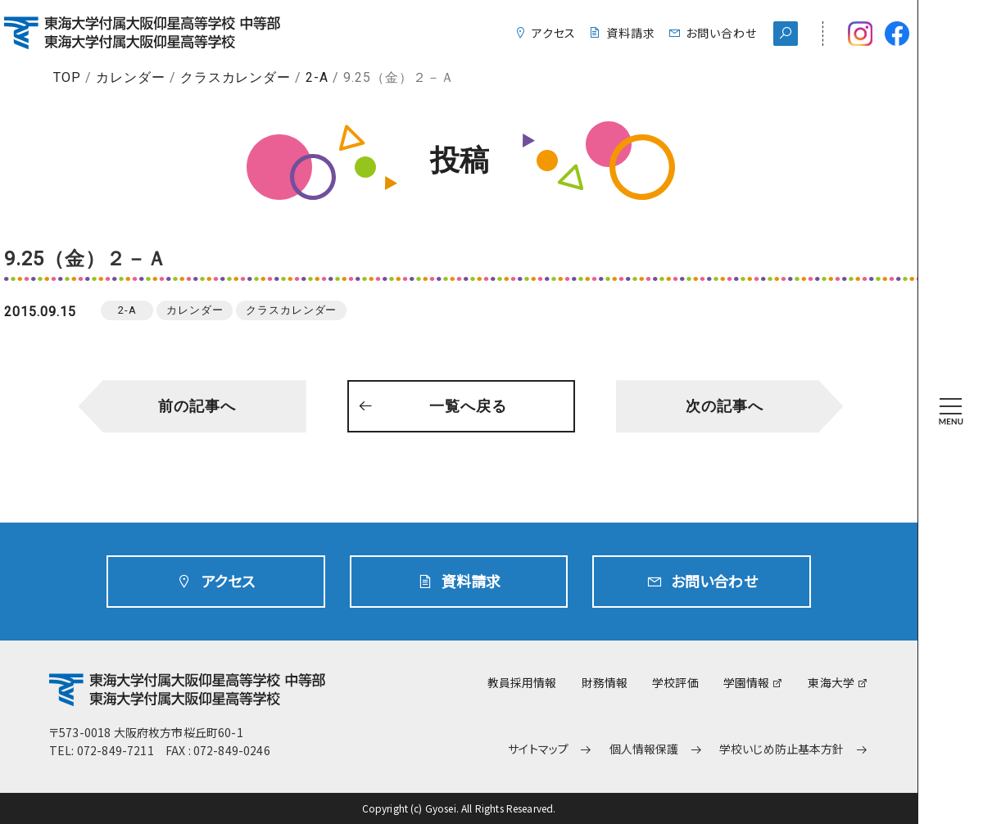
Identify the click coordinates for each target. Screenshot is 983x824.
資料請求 (630, 32)
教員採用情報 (522, 682)
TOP (67, 77)
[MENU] (951, 412)
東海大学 (831, 682)
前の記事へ (197, 405)
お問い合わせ (721, 32)
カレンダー (130, 77)
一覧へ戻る (468, 405)
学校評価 (675, 682)
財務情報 (605, 682)
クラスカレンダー (236, 77)
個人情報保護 (644, 749)
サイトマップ (538, 749)
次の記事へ (724, 405)
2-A (317, 77)
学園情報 (746, 682)
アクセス (554, 32)
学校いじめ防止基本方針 (782, 749)
